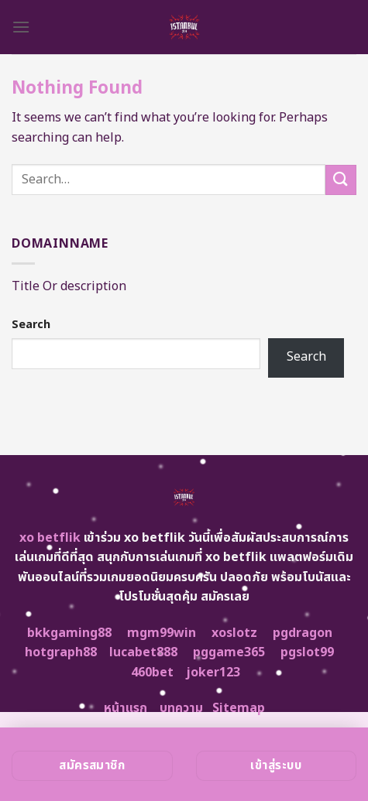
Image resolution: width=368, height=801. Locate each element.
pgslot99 (307, 652)
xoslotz (234, 633)
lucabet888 (143, 652)
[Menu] (21, 27)
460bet (152, 672)
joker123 (213, 672)
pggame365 (229, 652)
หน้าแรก (125, 708)
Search (31, 325)
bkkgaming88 (69, 633)
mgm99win (161, 633)
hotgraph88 (61, 652)
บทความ (181, 708)
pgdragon (302, 633)
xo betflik (50, 538)
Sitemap (238, 708)
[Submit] (340, 180)
